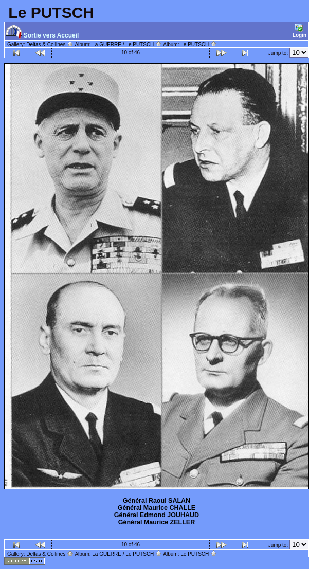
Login (299, 31)
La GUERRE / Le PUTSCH (127, 44)
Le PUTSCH (198, 44)
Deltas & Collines (50, 44)
